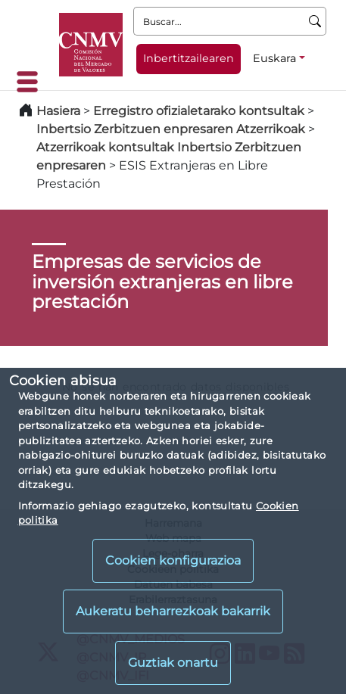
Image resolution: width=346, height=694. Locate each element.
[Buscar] (315, 21)
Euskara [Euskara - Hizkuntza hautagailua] (274, 58)
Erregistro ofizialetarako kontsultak (198, 111)
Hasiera (58, 111)
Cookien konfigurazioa (173, 560)
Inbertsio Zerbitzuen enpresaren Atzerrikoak (170, 129)
